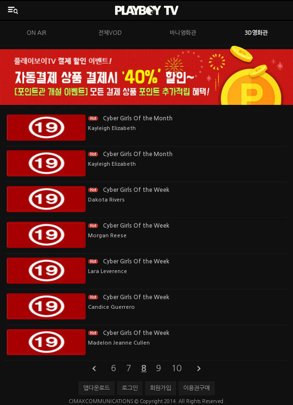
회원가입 (160, 388)
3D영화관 (256, 33)
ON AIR (36, 33)
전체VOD (110, 33)
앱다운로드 (96, 388)
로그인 (130, 388)
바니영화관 (183, 33)
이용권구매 (196, 388)
